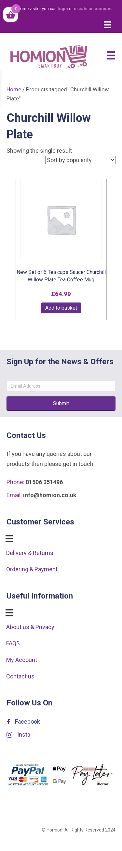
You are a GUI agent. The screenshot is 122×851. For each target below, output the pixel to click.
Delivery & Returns (29, 552)
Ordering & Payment (32, 569)
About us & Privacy (30, 627)
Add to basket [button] (61, 308)
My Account (21, 659)
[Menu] (107, 25)
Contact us (20, 676)
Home (14, 89)
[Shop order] (80, 160)
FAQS (13, 643)
